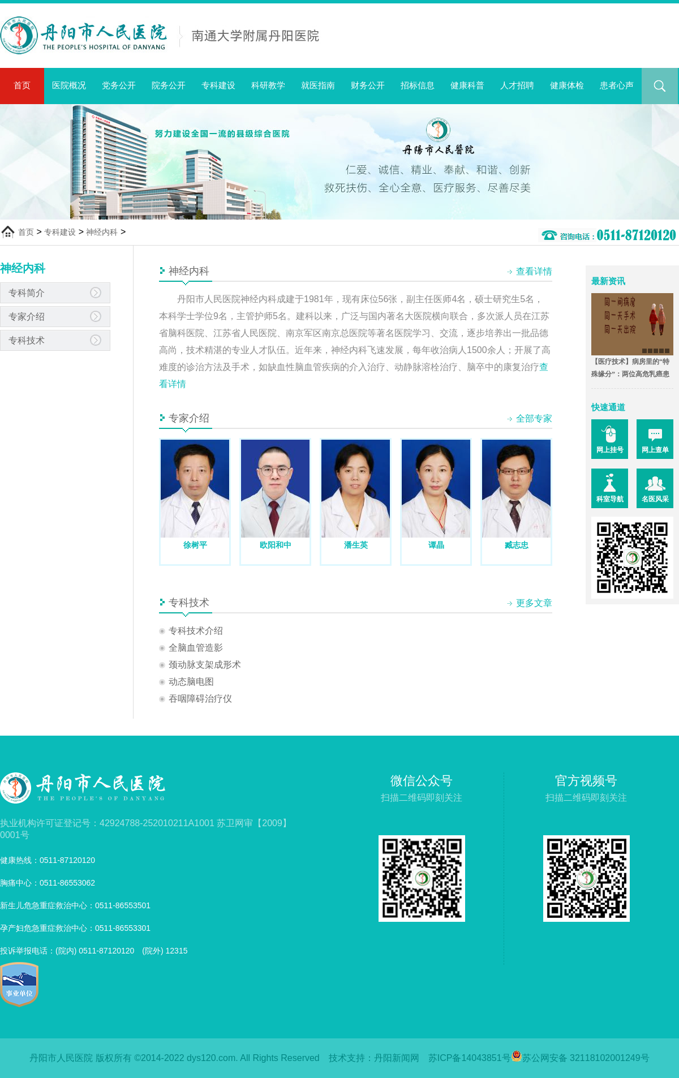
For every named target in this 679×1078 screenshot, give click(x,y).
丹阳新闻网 (396, 1058)
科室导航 (610, 499)
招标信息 (418, 85)
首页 (22, 85)
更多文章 (534, 603)
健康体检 (567, 85)
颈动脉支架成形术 (205, 664)
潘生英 (356, 544)
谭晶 (436, 544)
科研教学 (268, 85)
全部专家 (534, 418)
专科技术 (26, 340)
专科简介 (26, 293)
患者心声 (617, 85)
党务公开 (119, 85)
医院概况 (69, 85)
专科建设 (218, 85)
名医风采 (655, 499)
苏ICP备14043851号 (469, 1058)
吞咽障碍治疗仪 (200, 698)
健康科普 (467, 85)
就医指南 (318, 85)
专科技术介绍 (196, 630)
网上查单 (655, 450)
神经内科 (102, 232)
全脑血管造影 (196, 647)
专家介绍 (26, 316)
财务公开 (368, 85)
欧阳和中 (275, 544)
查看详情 (534, 271)
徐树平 (195, 544)
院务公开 (169, 85)
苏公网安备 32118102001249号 (580, 1058)
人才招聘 (517, 85)
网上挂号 (610, 450)
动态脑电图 (191, 681)
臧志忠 (516, 544)
